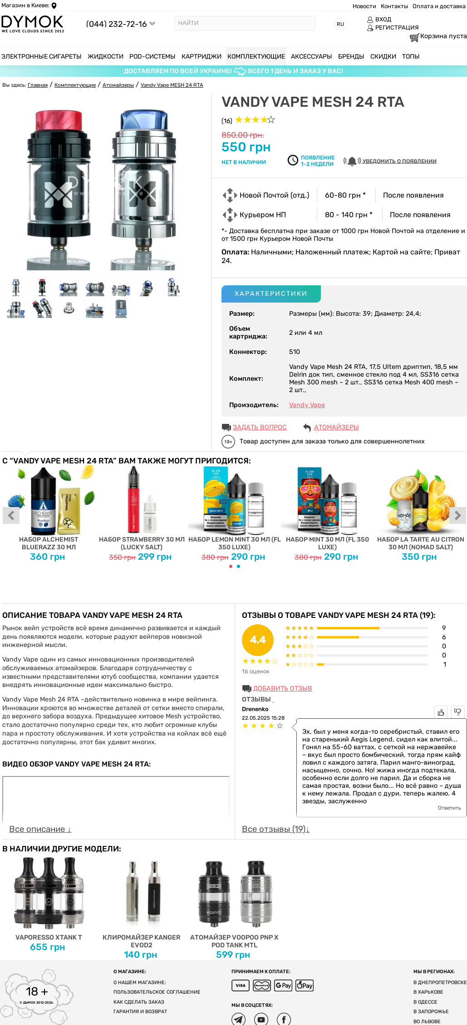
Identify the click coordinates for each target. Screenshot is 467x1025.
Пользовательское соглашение (157, 992)
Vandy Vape (307, 405)
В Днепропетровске (440, 982)
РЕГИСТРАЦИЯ (393, 27)
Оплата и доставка (439, 6)
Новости (364, 6)
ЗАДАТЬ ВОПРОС (260, 427)
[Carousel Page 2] (238, 566)
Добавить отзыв (282, 688)
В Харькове (428, 992)
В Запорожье (431, 1012)
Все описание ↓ (40, 829)
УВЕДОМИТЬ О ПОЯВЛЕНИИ (390, 161)
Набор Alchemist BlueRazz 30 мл (48, 508)
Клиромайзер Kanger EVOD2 (141, 901)
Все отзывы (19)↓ (276, 829)
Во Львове (427, 1022)
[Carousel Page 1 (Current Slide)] (230, 566)
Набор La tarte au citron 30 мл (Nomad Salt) (420, 508)
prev (11, 516)
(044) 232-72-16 (116, 24)
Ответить (449, 808)
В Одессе (425, 1002)
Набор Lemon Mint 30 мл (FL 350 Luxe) (234, 508)
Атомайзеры (336, 427)
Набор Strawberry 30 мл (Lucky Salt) (141, 508)
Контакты (394, 6)
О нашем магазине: (139, 982)
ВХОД (379, 19)
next (458, 516)
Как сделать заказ (138, 1002)
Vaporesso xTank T (48, 897)
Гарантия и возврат (140, 1012)
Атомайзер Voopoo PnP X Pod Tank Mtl (234, 901)
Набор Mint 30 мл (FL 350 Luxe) (327, 508)
